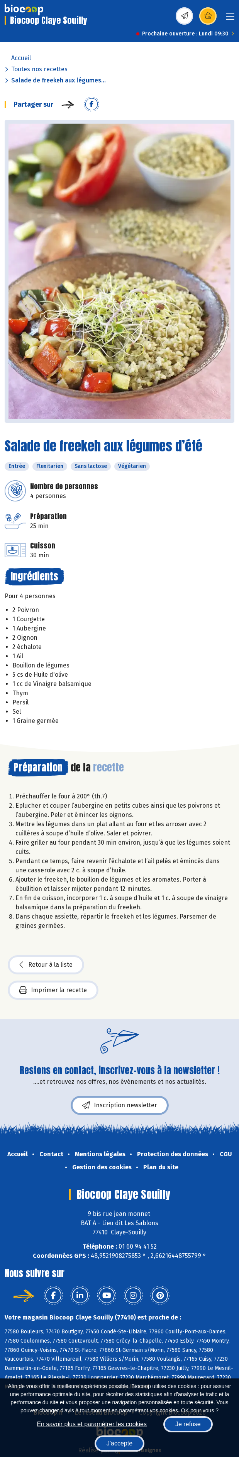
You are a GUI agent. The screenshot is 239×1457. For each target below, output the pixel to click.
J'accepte (119, 1443)
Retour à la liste (46, 965)
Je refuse (188, 1424)
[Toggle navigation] (230, 18)
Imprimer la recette (53, 990)
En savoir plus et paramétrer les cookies (92, 1424)
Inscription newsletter (119, 1105)
